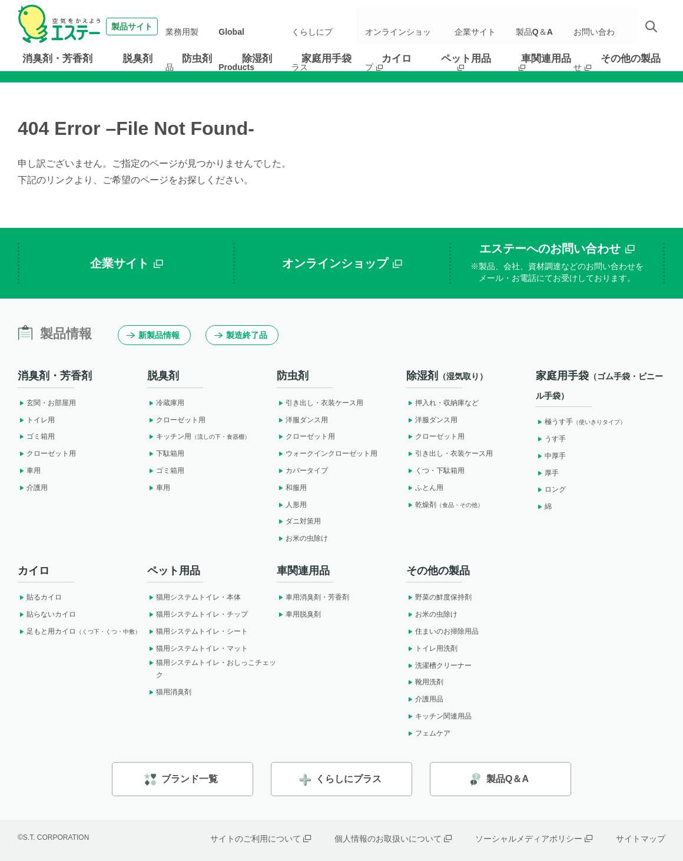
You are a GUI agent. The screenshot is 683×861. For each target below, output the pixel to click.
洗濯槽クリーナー (439, 665)
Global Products (253, 26)
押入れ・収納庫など (442, 403)
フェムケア (428, 733)
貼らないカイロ (47, 614)
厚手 (547, 473)
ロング (551, 489)
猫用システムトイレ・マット (197, 648)
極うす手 (581, 422)
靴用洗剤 (424, 682)
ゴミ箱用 (36, 436)
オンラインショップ (407, 26)
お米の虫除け (302, 538)
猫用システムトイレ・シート (197, 631)
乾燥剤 (444, 505)
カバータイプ (302, 470)
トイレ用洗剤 (431, 648)
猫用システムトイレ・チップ (197, 614)
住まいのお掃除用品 (442, 631)
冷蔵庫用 (165, 403)
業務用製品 (194, 26)
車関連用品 (546, 58)
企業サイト (482, 26)
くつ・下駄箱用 (435, 470)
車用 (29, 470)
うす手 (551, 439)
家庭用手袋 (326, 58)
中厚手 (551, 456)
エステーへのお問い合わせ (557, 263)
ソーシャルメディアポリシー (533, 838)
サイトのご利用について (260, 838)
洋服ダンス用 (302, 420)
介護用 (33, 488)
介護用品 (424, 699)
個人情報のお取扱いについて (393, 838)
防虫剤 (197, 58)
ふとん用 (424, 488)
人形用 (292, 505)
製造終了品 (240, 335)
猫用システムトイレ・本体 (194, 597)
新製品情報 (153, 335)
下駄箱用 (165, 453)
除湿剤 (257, 58)
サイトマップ (640, 838)
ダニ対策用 (299, 521)
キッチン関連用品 (439, 716)
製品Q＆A (539, 26)
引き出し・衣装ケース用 (320, 403)
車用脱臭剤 (299, 614)
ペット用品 (466, 58)
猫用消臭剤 (169, 692)
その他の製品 (631, 58)
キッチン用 (198, 436)
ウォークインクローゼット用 (327, 453)
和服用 (292, 488)
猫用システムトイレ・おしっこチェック (211, 669)
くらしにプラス (320, 26)
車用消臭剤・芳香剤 (313, 597)
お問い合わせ (599, 26)
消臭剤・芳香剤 (57, 58)
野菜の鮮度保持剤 (439, 597)
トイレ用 (36, 420)
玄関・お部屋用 (47, 403)
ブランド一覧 (181, 779)
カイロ (397, 58)
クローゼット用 (47, 453)
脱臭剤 (137, 58)
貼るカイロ (40, 597)
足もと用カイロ (79, 631)
